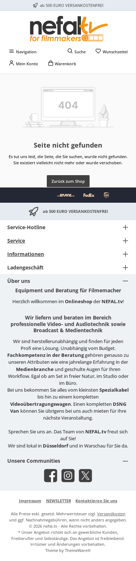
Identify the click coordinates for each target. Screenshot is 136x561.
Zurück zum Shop (68, 181)
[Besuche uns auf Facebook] (50, 475)
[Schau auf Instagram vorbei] (68, 475)
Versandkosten (111, 513)
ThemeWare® (78, 550)
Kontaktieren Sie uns (96, 500)
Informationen (25, 254)
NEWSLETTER (58, 500)
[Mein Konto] (23, 64)
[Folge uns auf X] (85, 475)
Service (16, 240)
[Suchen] (76, 52)
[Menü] (22, 52)
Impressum (30, 500)
